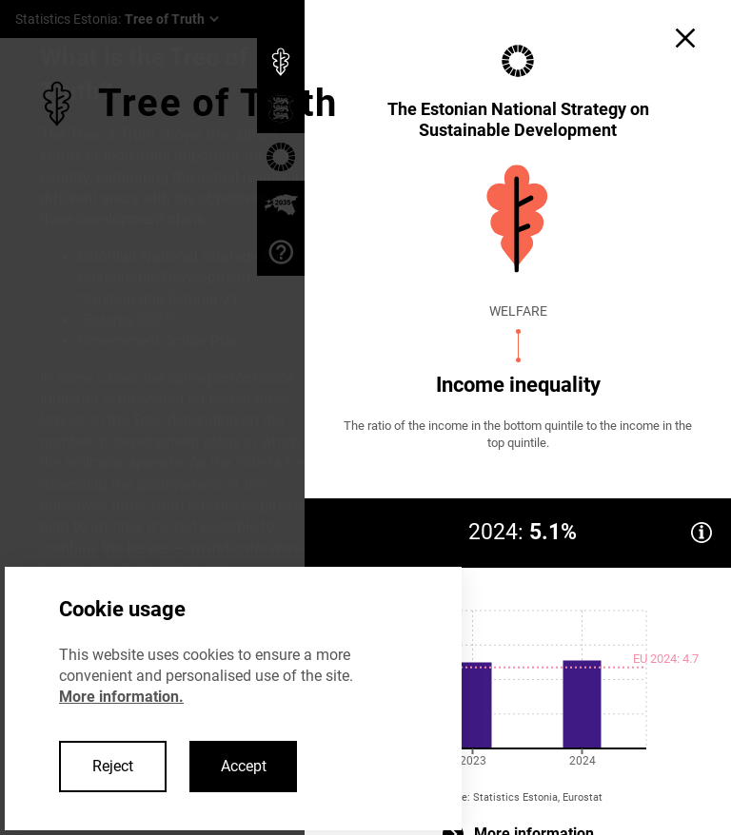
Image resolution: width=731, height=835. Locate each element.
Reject (112, 766)
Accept (244, 766)
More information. (121, 697)
